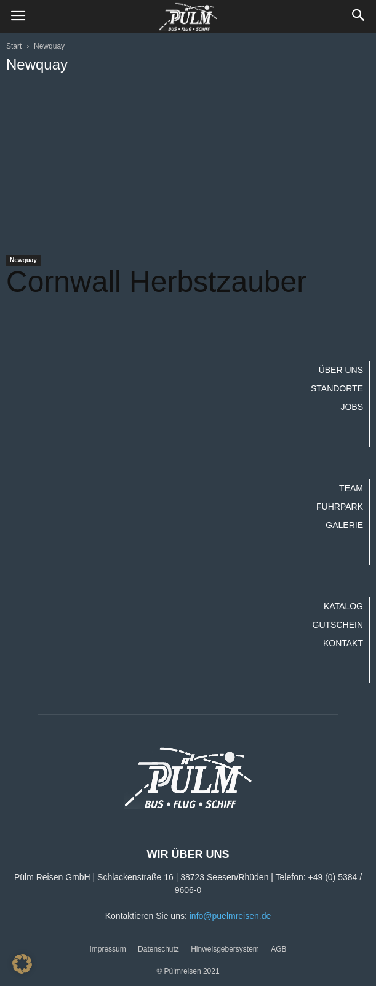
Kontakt (343, 643)
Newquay (23, 260)
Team (351, 488)
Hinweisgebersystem (225, 949)
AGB (278, 949)
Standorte (337, 388)
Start (14, 46)
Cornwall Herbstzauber (156, 281)
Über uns (341, 370)
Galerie (344, 525)
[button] (359, 16)
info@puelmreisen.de (230, 916)
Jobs (351, 407)
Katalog (343, 606)
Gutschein (338, 625)
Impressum (107, 949)
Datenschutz (158, 949)
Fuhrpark (339, 506)
